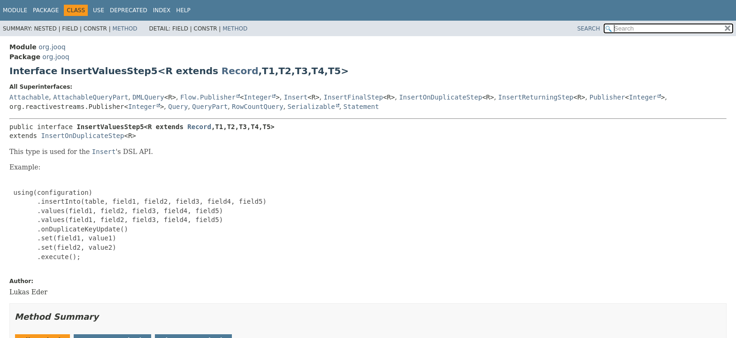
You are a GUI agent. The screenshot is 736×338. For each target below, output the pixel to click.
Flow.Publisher (208, 97)
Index (162, 10)
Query (178, 106)
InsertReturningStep (535, 97)
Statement (361, 106)
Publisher (607, 97)
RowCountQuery (258, 106)
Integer (257, 97)
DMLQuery (148, 97)
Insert (296, 97)
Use (98, 10)
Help (183, 10)
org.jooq (51, 47)
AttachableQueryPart (90, 97)
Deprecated (128, 10)
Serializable (311, 106)
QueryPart (210, 106)
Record (240, 71)
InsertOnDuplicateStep (440, 97)
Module (15, 10)
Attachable (29, 97)
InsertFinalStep (353, 97)
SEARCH (588, 28)
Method (125, 28)
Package (46, 10)
